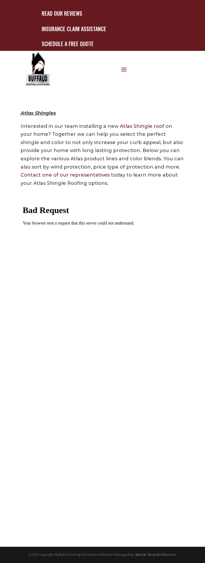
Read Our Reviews (62, 13)
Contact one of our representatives (65, 175)
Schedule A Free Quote (68, 44)
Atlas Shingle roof (142, 126)
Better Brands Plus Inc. (156, 555)
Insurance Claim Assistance (74, 29)
